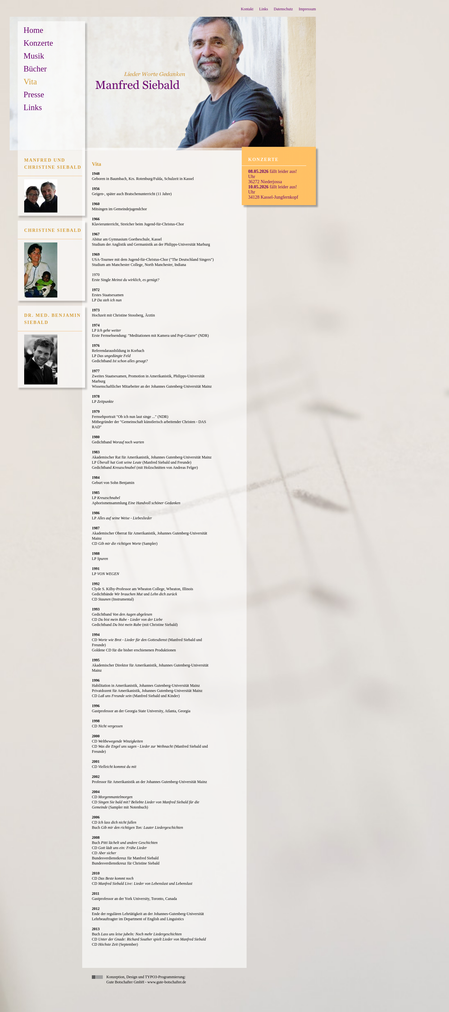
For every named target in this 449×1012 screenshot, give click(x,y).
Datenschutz (283, 9)
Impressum (307, 9)
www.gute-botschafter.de (166, 982)
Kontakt (247, 9)
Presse (34, 94)
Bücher (35, 68)
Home (33, 30)
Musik (34, 56)
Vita (30, 81)
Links (263, 9)
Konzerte (38, 43)
